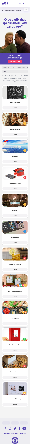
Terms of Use (7, 433)
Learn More (18, 10)
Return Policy (23, 433)
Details (15, 108)
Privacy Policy (14, 433)
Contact (24, 423)
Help (6, 423)
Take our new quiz (15, 61)
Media (15, 423)
